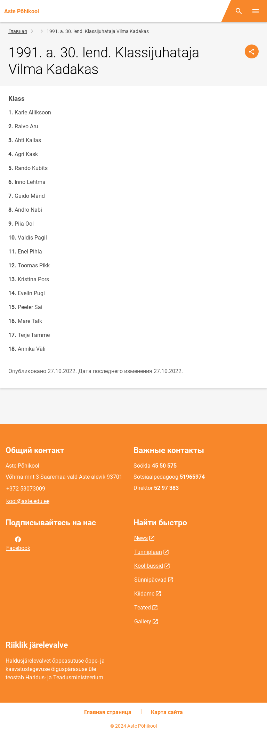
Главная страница (107, 712)
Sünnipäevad (150, 579)
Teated (142, 607)
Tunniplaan (148, 552)
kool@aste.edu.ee (27, 501)
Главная (17, 31)
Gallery (142, 621)
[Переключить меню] (255, 11)
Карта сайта (167, 712)
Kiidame (144, 593)
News (141, 538)
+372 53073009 (25, 488)
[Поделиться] (252, 51)
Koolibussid (148, 566)
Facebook (18, 543)
